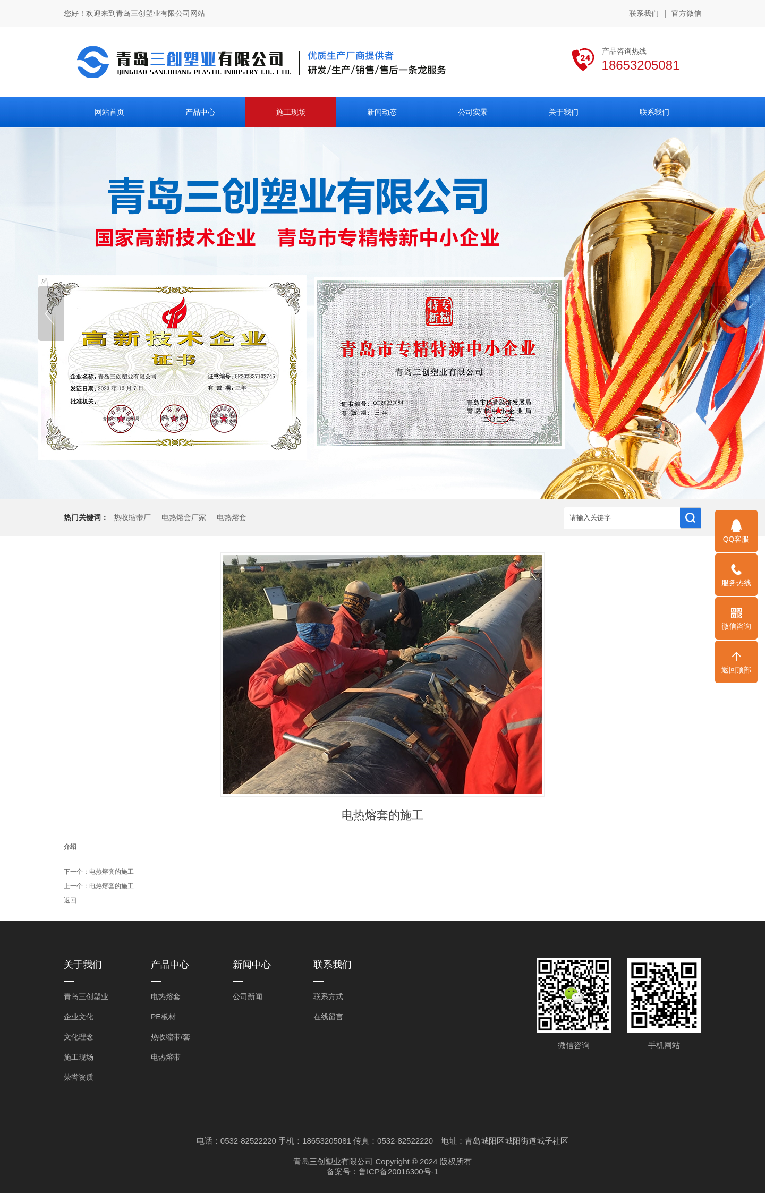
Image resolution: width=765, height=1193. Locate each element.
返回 (70, 900)
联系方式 (328, 996)
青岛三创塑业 (86, 996)
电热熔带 (166, 1057)
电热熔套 (231, 518)
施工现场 (79, 1057)
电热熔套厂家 (184, 518)
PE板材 (163, 1016)
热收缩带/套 (170, 1037)
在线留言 (328, 1016)
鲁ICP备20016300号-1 (398, 1171)
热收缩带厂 (132, 518)
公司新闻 (247, 996)
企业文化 (79, 1016)
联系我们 (644, 13)
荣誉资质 (79, 1077)
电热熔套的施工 (111, 871)
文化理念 (79, 1037)
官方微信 (686, 14)
